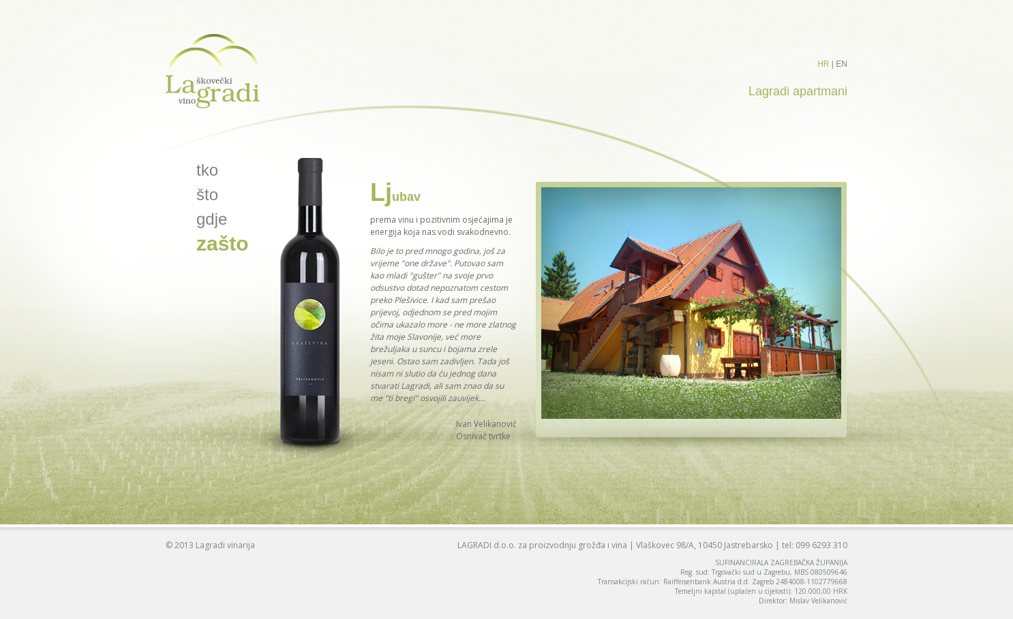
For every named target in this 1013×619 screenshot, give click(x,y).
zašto (222, 243)
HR (823, 64)
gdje (211, 219)
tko (207, 170)
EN (841, 64)
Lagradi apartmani (798, 91)
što (207, 194)
